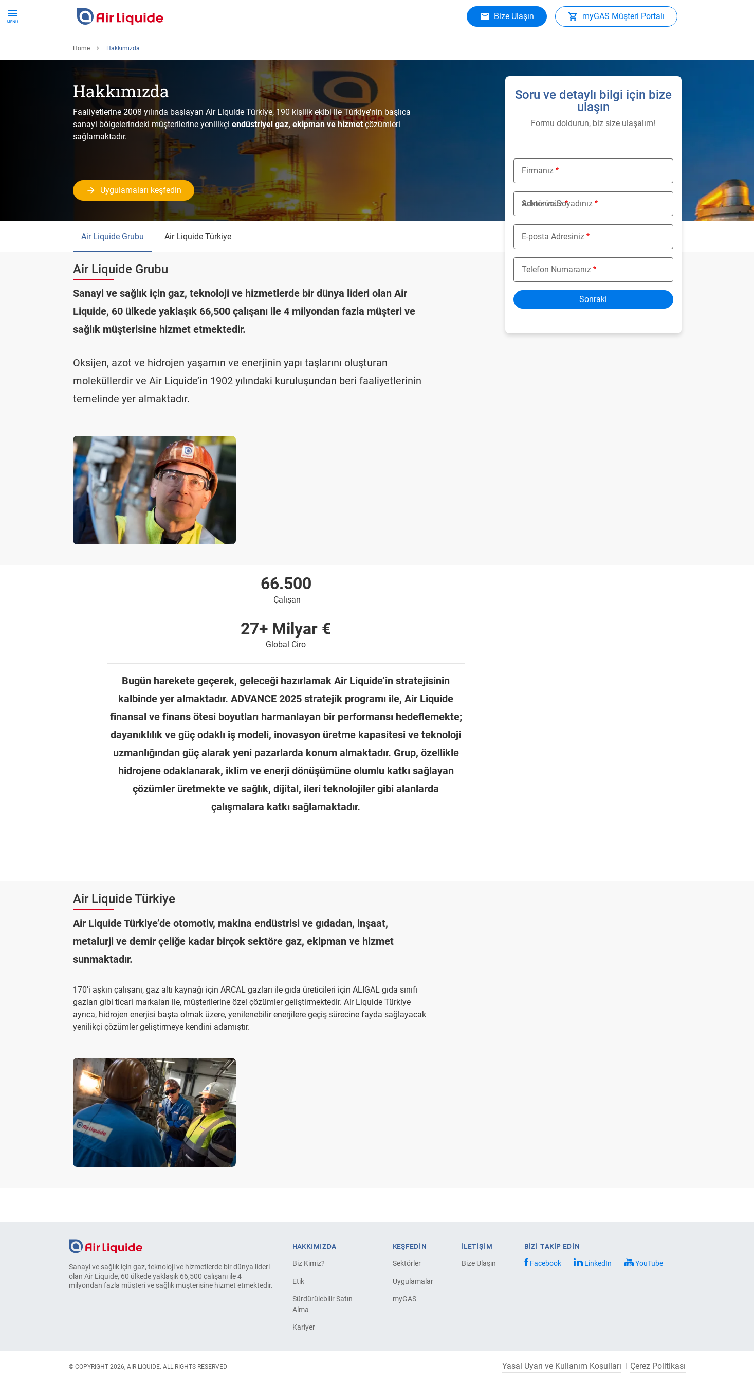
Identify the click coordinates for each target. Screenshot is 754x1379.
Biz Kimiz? (308, 1263)
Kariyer (304, 51)
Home (81, 82)
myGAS (404, 1299)
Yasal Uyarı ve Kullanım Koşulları (561, 1366)
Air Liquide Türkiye (197, 270)
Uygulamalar (192, 51)
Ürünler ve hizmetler (117, 51)
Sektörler (407, 1263)
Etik (298, 1281)
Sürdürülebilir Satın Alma (322, 1304)
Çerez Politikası (658, 1366)
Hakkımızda (253, 51)
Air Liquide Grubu (112, 270)
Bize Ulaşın (479, 1263)
